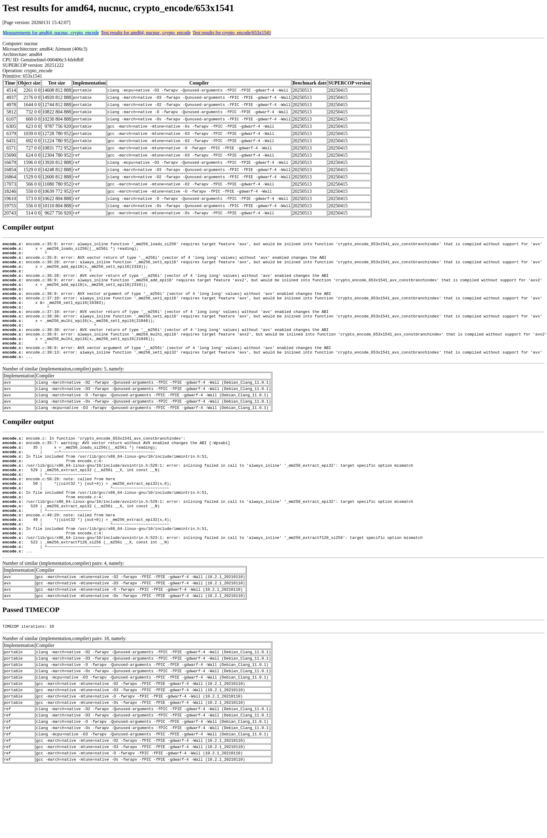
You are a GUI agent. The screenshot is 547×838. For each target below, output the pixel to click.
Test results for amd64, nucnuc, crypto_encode (146, 32)
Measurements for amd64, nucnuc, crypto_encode (51, 32)
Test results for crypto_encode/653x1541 (232, 32)
